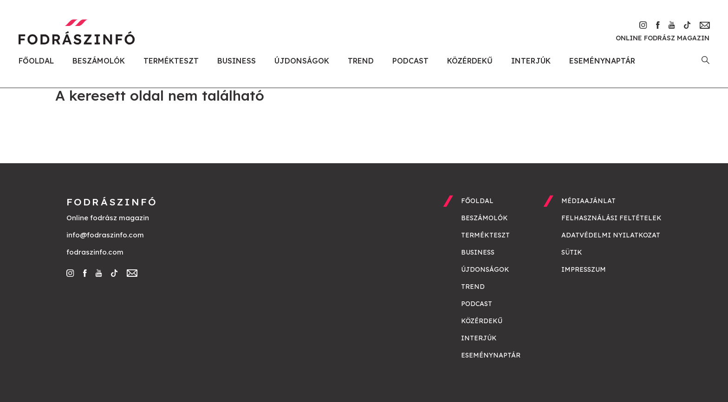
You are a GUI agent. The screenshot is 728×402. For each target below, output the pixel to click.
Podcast (410, 60)
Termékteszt (171, 60)
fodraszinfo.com (95, 252)
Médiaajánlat (588, 201)
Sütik (571, 252)
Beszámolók (98, 60)
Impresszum (583, 269)
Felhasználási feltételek (611, 218)
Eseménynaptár (602, 60)
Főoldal (36, 60)
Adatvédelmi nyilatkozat (610, 235)
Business (236, 60)
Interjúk (531, 60)
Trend (361, 60)
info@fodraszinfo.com (105, 234)
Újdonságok (301, 60)
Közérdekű (470, 60)
